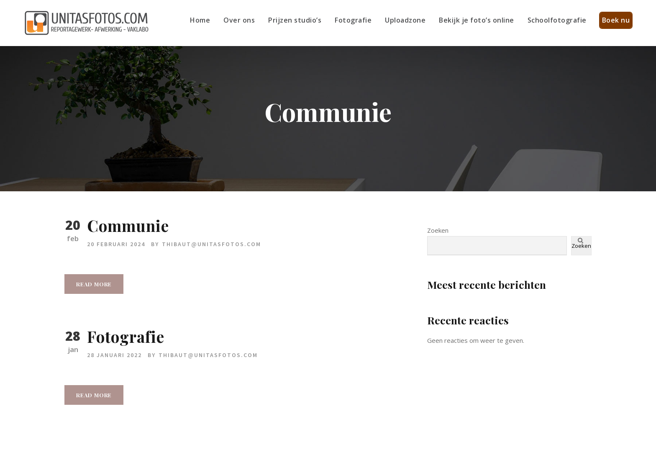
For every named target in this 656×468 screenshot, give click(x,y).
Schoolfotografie (557, 20)
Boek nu (616, 20)
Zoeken (437, 230)
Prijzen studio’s (294, 20)
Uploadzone (405, 20)
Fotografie (353, 20)
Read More (94, 284)
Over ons (239, 20)
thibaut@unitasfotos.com (211, 244)
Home (200, 20)
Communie (128, 225)
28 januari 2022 (114, 355)
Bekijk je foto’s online (476, 20)
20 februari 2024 (116, 244)
